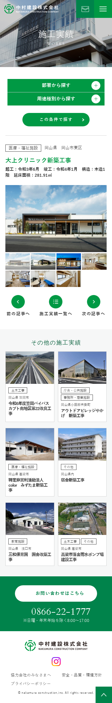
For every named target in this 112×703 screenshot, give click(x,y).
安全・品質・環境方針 (82, 675)
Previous (30, 218)
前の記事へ (18, 314)
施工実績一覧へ (56, 314)
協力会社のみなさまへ (31, 675)
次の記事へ (93, 314)
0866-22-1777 (61, 611)
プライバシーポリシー (31, 684)
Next (81, 218)
